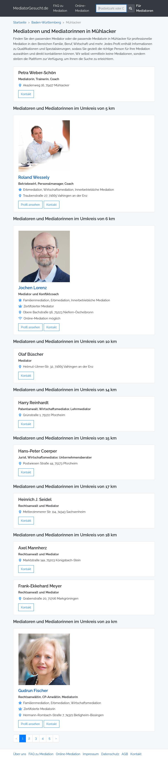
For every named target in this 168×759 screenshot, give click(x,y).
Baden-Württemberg (46, 22)
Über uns (19, 754)
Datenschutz (110, 754)
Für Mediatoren (144, 8)
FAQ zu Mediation (60, 8)
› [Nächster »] (55, 738)
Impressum (91, 754)
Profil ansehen (30, 204)
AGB (125, 754)
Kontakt (26, 94)
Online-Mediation (82, 8)
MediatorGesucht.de (30, 8)
